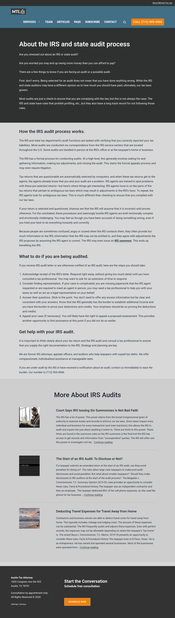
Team (49, 22)
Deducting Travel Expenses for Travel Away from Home (96, 511)
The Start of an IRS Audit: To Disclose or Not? (89, 459)
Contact (110, 22)
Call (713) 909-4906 (147, 22)
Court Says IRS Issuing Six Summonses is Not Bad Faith (97, 410)
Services (29, 22)
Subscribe (92, 22)
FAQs (77, 22)
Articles (63, 22)
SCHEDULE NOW (77, 601)
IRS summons (123, 240)
